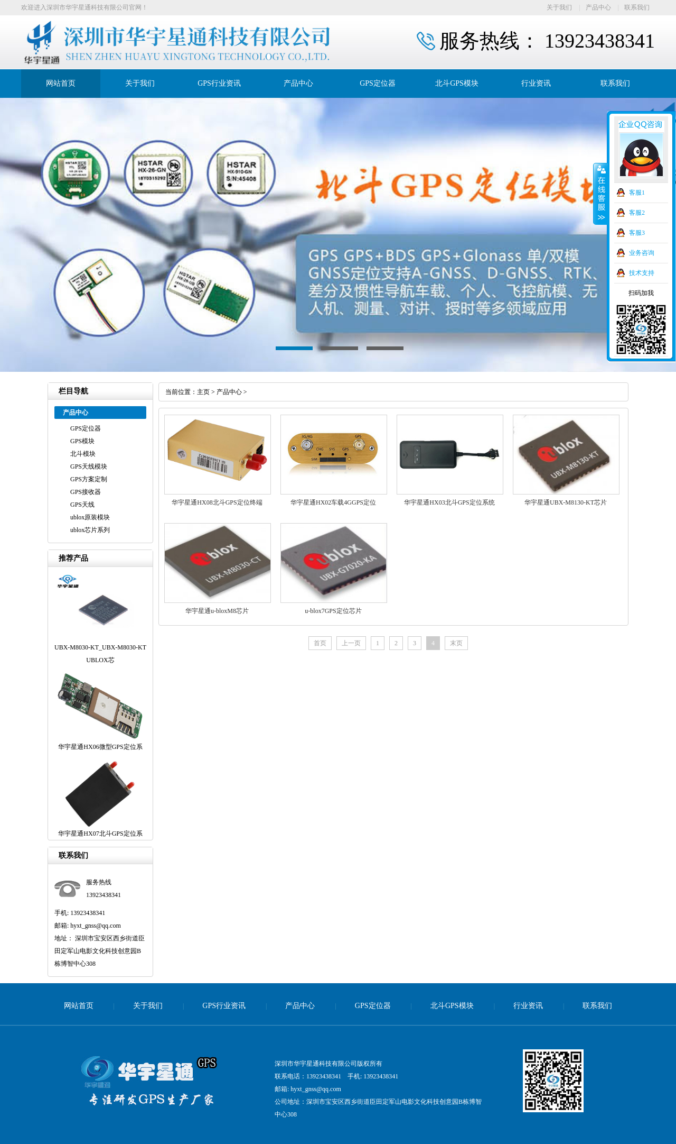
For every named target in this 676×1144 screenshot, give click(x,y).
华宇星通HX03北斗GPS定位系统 (449, 502)
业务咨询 (641, 253)
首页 (320, 643)
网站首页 (61, 83)
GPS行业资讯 (219, 83)
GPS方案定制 (88, 479)
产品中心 (598, 7)
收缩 (600, 194)
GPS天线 (82, 504)
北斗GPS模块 (456, 83)
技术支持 (641, 273)
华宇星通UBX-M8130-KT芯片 (565, 502)
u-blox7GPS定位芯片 (333, 611)
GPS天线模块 (88, 466)
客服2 (637, 212)
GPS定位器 (378, 83)
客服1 (637, 192)
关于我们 (559, 7)
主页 (203, 392)
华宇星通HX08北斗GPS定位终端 (217, 502)
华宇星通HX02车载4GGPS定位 (333, 502)
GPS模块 (82, 441)
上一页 (351, 643)
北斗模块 (83, 453)
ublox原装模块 (90, 517)
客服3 (637, 232)
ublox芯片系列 (90, 530)
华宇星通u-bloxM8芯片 (217, 611)
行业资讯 (536, 83)
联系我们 (637, 7)
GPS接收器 (85, 492)
